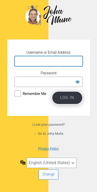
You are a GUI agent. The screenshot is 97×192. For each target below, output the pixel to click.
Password (48, 73)
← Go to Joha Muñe (48, 133)
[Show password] (77, 82)
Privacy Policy (48, 148)
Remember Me (34, 94)
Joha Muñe (48, 19)
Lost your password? (49, 124)
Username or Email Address (48, 52)
